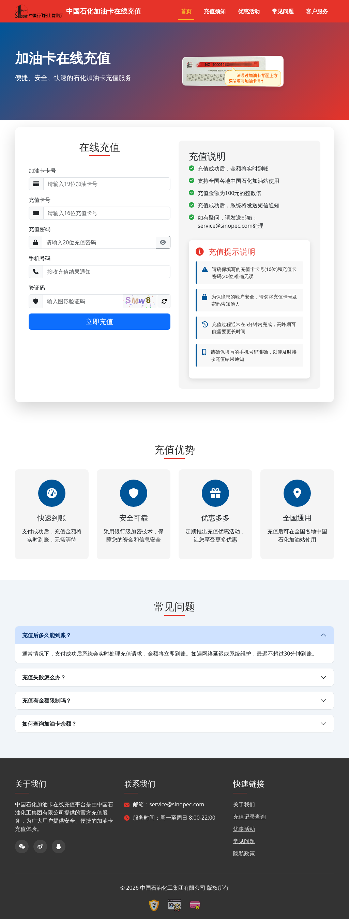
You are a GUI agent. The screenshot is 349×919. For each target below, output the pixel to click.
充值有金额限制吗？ (46, 700)
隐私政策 (244, 853)
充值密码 (39, 229)
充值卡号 (39, 200)
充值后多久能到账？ (46, 635)
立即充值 (99, 321)
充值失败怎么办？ (44, 677)
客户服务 (317, 11)
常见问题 (283, 11)
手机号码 (39, 258)
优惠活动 (249, 11)
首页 (186, 11)
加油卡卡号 (42, 170)
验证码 (37, 287)
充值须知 (215, 11)
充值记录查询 (249, 816)
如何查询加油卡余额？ (49, 723)
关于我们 (244, 804)
